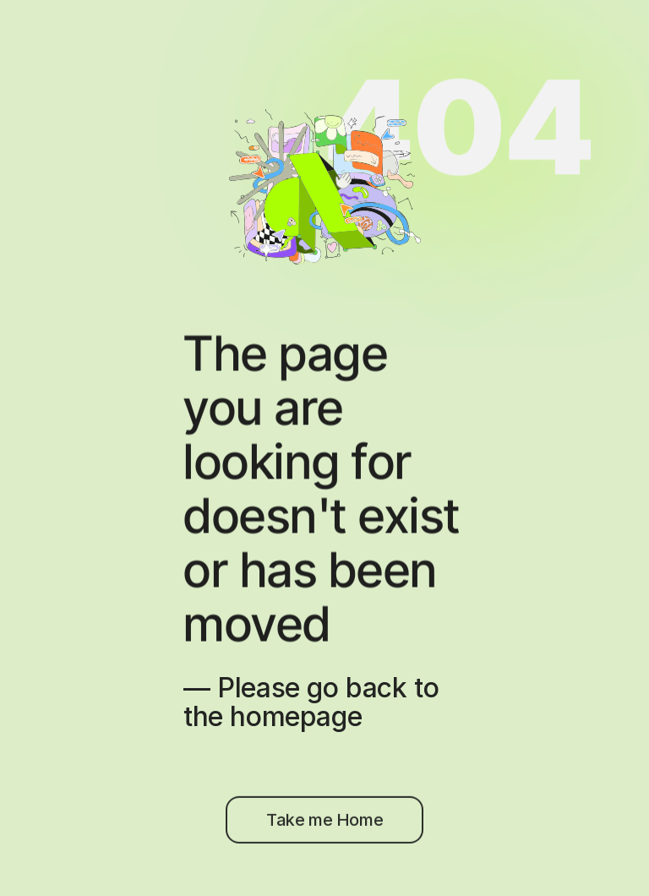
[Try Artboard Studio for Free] (324, 828)
